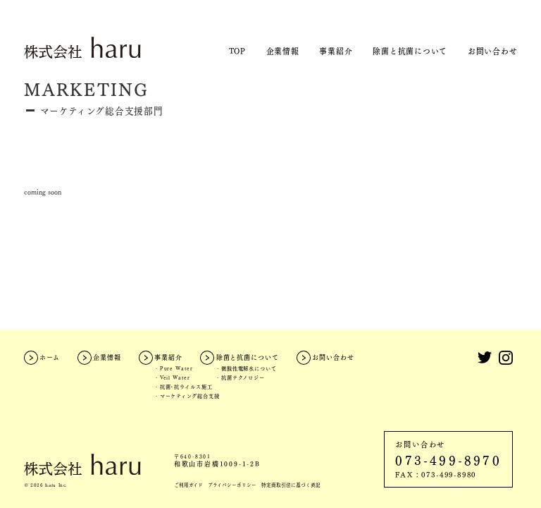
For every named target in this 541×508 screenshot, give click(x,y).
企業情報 (282, 50)
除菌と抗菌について (410, 50)
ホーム (49, 357)
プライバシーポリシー (232, 485)
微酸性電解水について (249, 368)
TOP (237, 50)
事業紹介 (335, 50)
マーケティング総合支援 (190, 395)
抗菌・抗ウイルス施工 (186, 386)
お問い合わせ (493, 50)
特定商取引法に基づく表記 (291, 485)
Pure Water (176, 368)
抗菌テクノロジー (243, 377)
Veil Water (175, 377)
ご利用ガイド (188, 485)
